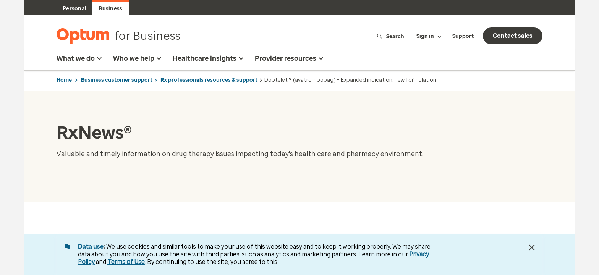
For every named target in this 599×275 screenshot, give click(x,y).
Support (463, 36)
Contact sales (513, 35)
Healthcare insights (209, 58)
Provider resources (290, 58)
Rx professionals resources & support (208, 80)
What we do (80, 58)
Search (390, 36)
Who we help (138, 58)
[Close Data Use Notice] (531, 247)
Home (64, 80)
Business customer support (116, 80)
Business (110, 8)
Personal (74, 8)
